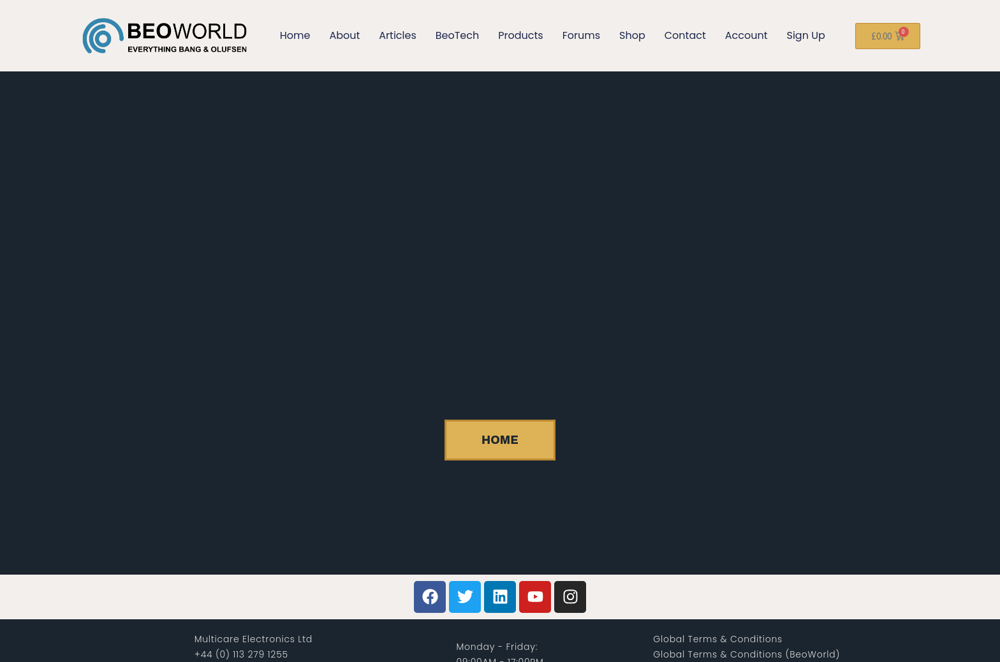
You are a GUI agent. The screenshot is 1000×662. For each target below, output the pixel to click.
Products (520, 35)
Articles (397, 35)
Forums (581, 35)
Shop (632, 35)
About (344, 35)
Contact (685, 35)
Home (295, 35)
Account (746, 35)
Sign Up (806, 35)
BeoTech (458, 35)
